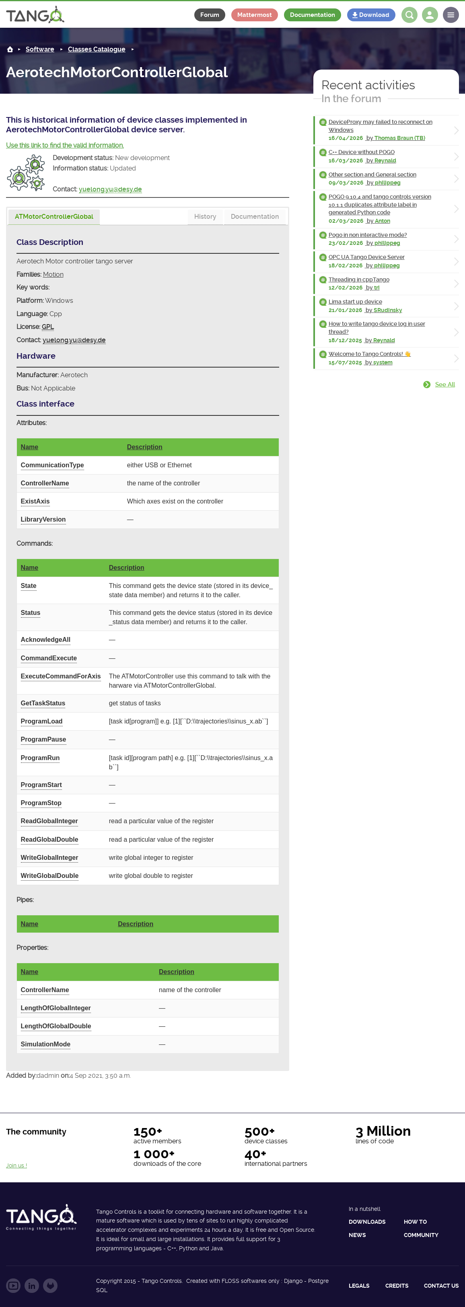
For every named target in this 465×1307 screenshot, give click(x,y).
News (357, 1235)
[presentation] (54, 217)
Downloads (367, 1222)
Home (10, 49)
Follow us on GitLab (50, 1285)
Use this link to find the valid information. (65, 145)
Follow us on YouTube (13, 1285)
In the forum (351, 98)
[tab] (54, 217)
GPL (48, 327)
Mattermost (254, 14)
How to (415, 1222)
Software (40, 49)
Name (30, 447)
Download (374, 14)
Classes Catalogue (97, 49)
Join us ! (16, 1165)
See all (445, 384)
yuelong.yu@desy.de (110, 189)
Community (421, 1235)
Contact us (441, 1285)
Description (145, 447)
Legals (359, 1285)
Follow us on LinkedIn (32, 1285)
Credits (397, 1285)
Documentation (312, 14)
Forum (209, 14)
